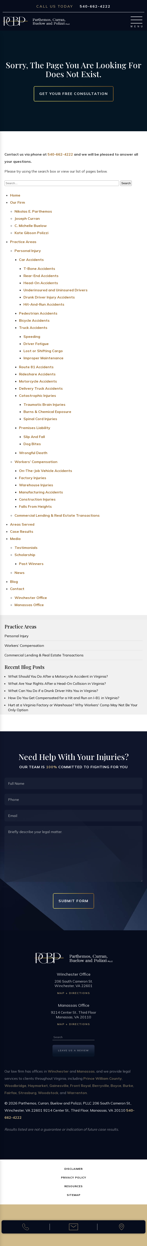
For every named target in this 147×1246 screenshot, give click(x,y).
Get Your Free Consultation (73, 94)
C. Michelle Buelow (31, 225)
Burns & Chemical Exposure (47, 411)
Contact (17, 588)
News (20, 572)
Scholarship (25, 554)
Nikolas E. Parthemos (33, 211)
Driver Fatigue (36, 343)
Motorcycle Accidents (38, 381)
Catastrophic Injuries (37, 395)
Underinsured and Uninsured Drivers (55, 290)
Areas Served (22, 524)
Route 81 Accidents (36, 367)
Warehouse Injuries (36, 485)
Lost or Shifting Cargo (43, 351)
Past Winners (31, 563)
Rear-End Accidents (41, 275)
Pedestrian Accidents (38, 313)
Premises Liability (34, 427)
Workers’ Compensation (36, 461)
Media (15, 538)
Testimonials (26, 547)
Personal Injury (28, 250)
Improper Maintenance (43, 358)
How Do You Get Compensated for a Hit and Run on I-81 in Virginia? (63, 698)
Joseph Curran (27, 218)
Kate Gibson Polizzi (31, 233)
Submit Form (73, 901)
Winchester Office (31, 597)
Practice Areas (23, 241)
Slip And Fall (34, 436)
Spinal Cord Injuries (40, 419)
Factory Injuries (32, 478)
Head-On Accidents (40, 283)
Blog (14, 581)
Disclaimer (73, 1168)
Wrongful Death (33, 453)
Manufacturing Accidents (41, 492)
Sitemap (73, 1195)
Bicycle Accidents (34, 320)
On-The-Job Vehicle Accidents (45, 470)
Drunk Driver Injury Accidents (49, 297)
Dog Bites (32, 444)
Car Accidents (31, 259)
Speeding (31, 336)
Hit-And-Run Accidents (43, 304)
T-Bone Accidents (39, 268)
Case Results (21, 531)
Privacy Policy (73, 1177)
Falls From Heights (35, 506)
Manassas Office (29, 605)
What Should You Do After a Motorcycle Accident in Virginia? (58, 676)
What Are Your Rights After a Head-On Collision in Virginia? (57, 683)
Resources (73, 1186)
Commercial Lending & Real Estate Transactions (57, 515)
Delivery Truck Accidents (41, 388)
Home (15, 195)
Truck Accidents (33, 327)
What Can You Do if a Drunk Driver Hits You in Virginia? (53, 690)
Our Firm (17, 202)
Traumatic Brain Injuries (44, 404)
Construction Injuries (37, 499)
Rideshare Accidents (37, 374)
